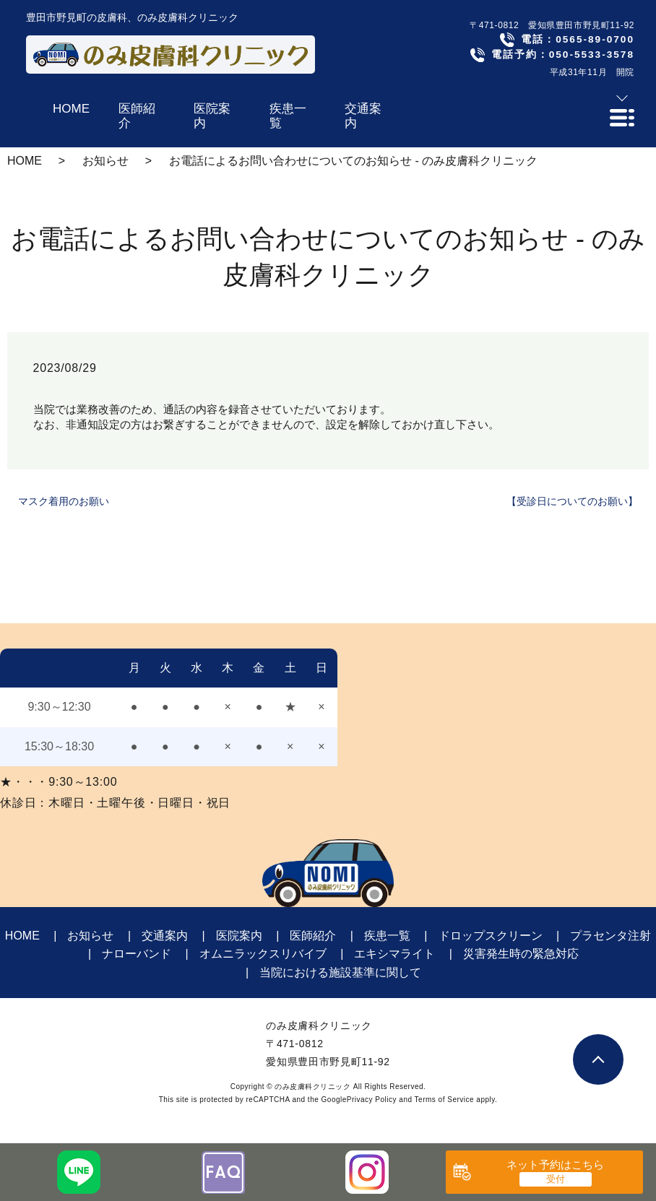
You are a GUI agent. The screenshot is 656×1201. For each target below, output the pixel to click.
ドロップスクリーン (491, 935)
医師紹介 (313, 935)
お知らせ (105, 161)
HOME (24, 161)
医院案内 (239, 935)
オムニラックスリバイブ (263, 954)
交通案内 (165, 935)
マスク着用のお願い (63, 501)
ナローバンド (136, 954)
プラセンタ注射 (610, 935)
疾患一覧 (387, 935)
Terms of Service (444, 1100)
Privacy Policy (372, 1100)
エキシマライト (394, 954)
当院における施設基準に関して (340, 972)
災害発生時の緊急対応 (521, 954)
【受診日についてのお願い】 (572, 501)
